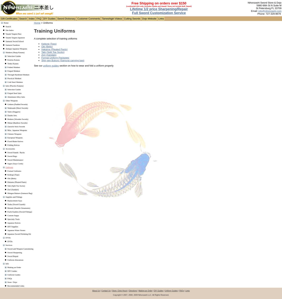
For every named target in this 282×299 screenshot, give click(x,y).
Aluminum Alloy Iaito (16, 97)
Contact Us (105, 291)
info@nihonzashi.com (269, 11)
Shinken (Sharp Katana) (15, 53)
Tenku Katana (12, 64)
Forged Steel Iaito (14, 93)
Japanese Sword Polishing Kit (19, 234)
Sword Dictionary (66, 18)
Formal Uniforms (14, 171)
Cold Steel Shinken (15, 82)
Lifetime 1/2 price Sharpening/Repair (159, 9)
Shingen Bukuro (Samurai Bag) (19, 193)
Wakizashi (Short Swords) (17, 108)
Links (161, 18)
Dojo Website (149, 18)
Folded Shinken (13, 67)
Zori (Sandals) (13, 190)
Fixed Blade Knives (15, 141)
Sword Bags (12, 156)
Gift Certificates (9, 18)
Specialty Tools (13, 219)
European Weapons (15, 138)
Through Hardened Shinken (18, 75)
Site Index (10, 30)
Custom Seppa (13, 216)
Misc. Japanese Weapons (17, 130)
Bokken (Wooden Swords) (17, 119)
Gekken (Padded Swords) (17, 104)
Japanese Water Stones (16, 230)
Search (23, 18)
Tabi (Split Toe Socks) (16, 186)
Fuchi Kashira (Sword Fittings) (19, 212)
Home (6, 23)
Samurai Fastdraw (13, 45)
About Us (96, 291)
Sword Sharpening (14, 253)
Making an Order (14, 267)
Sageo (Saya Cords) (15, 164)
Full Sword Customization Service (159, 13)
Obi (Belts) (11, 178)
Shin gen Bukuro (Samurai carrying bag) (62, 60)
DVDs (8, 238)
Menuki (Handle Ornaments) (18, 208)
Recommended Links (15, 286)
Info (7, 264)
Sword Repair (12, 256)
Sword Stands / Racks (16, 153)
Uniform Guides (13, 275)
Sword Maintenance (15, 160)
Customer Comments (88, 18)
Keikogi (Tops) (13, 175)
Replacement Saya (14, 201)
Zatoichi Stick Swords (16, 127)
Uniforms (9, 167)
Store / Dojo (12, 282)
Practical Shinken (14, 78)
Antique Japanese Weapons (16, 49)
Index (32, 18)
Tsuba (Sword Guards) (16, 204)
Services (9, 245)
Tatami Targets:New (13, 34)
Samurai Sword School (15, 41)
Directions (133, 291)
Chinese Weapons (14, 134)
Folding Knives (13, 145)
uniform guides (51, 65)
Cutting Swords (132, 18)
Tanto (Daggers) (13, 112)
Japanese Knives (14, 223)
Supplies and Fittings (14, 197)
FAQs (9, 279)
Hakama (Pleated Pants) (16, 182)
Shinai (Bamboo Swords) (17, 123)
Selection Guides (14, 56)
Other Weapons (12, 101)
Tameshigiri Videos (112, 18)
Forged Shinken (13, 71)
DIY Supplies (12, 227)
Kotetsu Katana (13, 60)
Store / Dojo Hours (119, 291)
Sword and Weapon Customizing (20, 249)
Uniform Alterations (15, 260)
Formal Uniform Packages (55, 57)
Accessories (10, 149)
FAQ (39, 18)
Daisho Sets (12, 115)
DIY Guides (49, 18)
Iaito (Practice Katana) (14, 86)
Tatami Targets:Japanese (15, 38)
